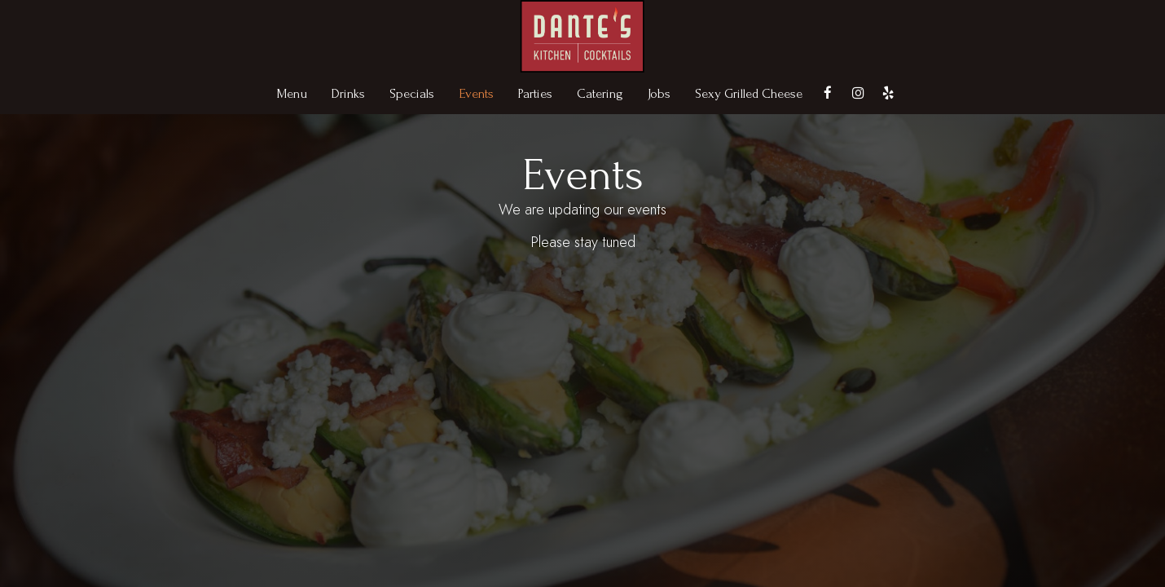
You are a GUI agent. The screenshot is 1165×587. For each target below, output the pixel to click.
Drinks (348, 93)
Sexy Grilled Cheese (748, 93)
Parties (535, 93)
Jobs (659, 93)
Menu (292, 93)
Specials (411, 93)
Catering (600, 93)
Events (476, 93)
